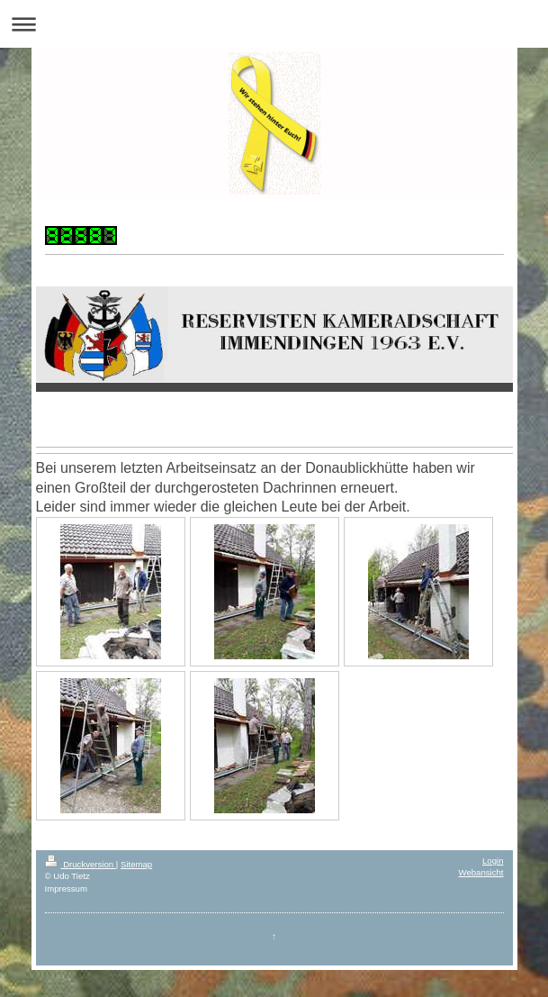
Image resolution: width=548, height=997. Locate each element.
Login (492, 861)
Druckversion (80, 864)
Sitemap (136, 864)
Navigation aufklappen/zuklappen (274, 24)
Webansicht (481, 872)
